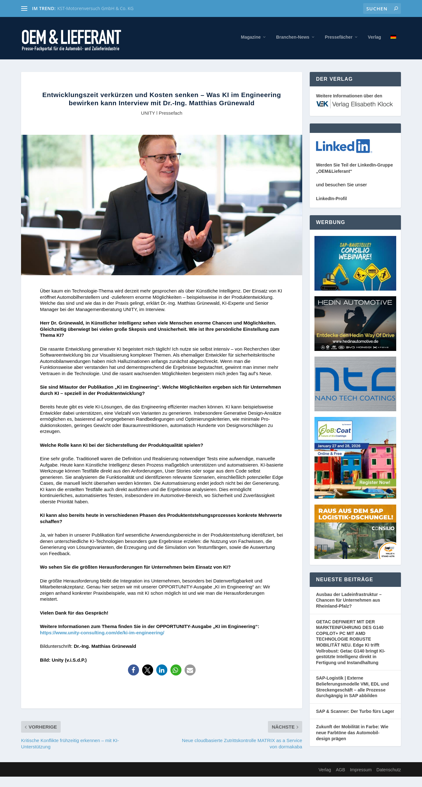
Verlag (374, 38)
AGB (340, 771)
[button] (133, 671)
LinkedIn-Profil (331, 200)
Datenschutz (388, 771)
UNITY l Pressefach (161, 114)
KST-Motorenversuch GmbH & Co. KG (95, 8)
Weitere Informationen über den (349, 97)
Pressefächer (339, 38)
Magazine (251, 38)
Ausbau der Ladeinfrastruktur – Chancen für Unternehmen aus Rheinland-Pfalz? (349, 601)
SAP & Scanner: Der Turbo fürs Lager (355, 712)
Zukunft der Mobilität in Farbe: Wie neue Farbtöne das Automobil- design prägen (352, 734)
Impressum (361, 771)
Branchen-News (292, 38)
